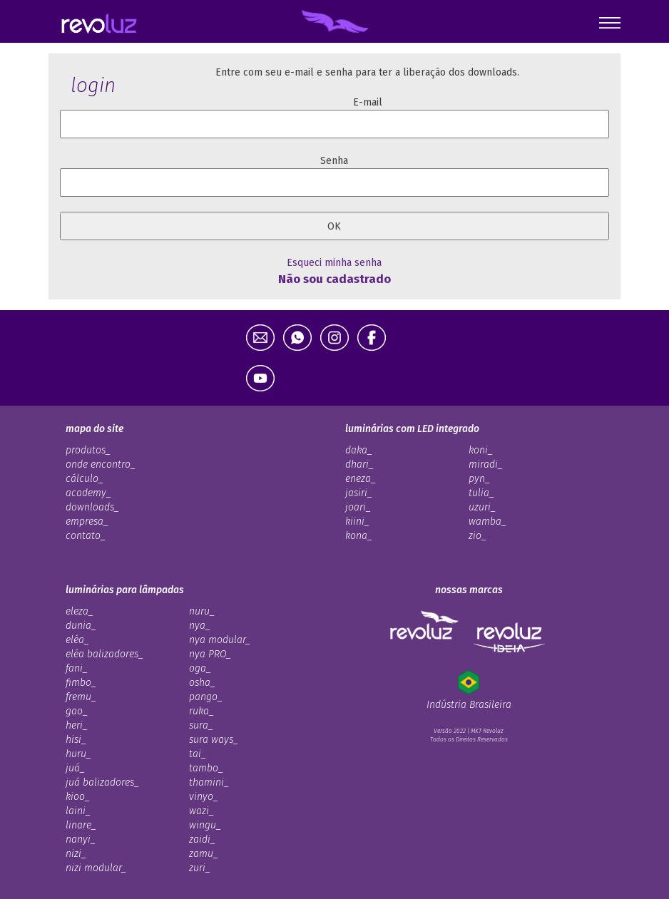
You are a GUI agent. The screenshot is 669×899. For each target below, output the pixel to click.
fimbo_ (81, 683)
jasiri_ (358, 493)
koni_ (481, 450)
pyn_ (479, 479)
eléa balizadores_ (104, 654)
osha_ (202, 683)
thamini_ (209, 782)
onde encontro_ (101, 464)
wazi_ (201, 811)
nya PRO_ (210, 654)
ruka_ (201, 711)
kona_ (358, 536)
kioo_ (78, 797)
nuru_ (202, 611)
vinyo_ (203, 797)
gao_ (77, 711)
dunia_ (81, 626)
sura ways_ (213, 740)
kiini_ (357, 521)
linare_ (81, 825)
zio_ (477, 536)
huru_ (78, 754)
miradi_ (486, 464)
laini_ (78, 811)
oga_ (200, 668)
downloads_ (92, 507)
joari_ (358, 507)
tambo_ (206, 768)
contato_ (86, 536)
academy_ (88, 493)
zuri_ (199, 868)
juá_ (75, 768)
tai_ (197, 754)
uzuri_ (482, 507)
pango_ (206, 697)
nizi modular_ (96, 868)
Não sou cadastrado (334, 279)
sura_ (201, 725)
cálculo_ (84, 479)
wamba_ (487, 521)
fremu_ (81, 697)
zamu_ (203, 854)
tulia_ (481, 493)
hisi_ (76, 740)
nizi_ (76, 854)
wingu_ (205, 825)
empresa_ (87, 521)
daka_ (358, 450)
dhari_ (359, 464)
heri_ (77, 725)
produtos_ (88, 450)
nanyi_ (81, 839)
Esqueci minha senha (334, 263)
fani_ (77, 668)
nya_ (199, 626)
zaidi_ (202, 839)
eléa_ (77, 640)
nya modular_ (219, 640)
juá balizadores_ (102, 782)
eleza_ (79, 611)
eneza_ (360, 479)
